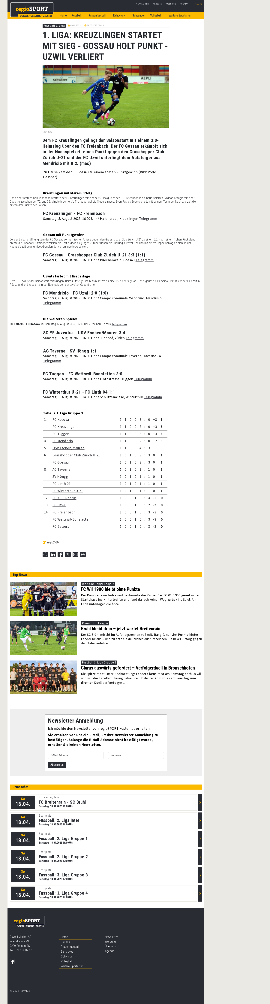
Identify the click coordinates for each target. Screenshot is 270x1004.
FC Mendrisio (62, 441)
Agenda (184, 3)
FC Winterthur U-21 (67, 491)
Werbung (157, 3)
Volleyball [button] (155, 15)
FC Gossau (60, 462)
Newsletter (142, 3)
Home (63, 15)
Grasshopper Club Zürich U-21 (76, 455)
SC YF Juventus (64, 498)
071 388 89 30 (23, 950)
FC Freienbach (63, 512)
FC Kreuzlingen (64, 426)
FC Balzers (60, 526)
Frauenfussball (70, 946)
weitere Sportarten (72, 966)
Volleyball (66, 961)
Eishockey (67, 951)
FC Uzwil (59, 505)
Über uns (171, 3)
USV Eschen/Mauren (68, 448)
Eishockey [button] (119, 15)
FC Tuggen (60, 434)
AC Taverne (61, 469)
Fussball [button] (76, 15)
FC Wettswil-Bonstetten (71, 519)
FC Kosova (60, 419)
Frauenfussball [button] (97, 15)
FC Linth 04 (61, 483)
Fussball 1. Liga (54, 26)
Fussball (66, 942)
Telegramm (148, 218)
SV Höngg (60, 476)
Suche (199, 3)
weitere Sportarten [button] (180, 15)
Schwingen (138, 15)
